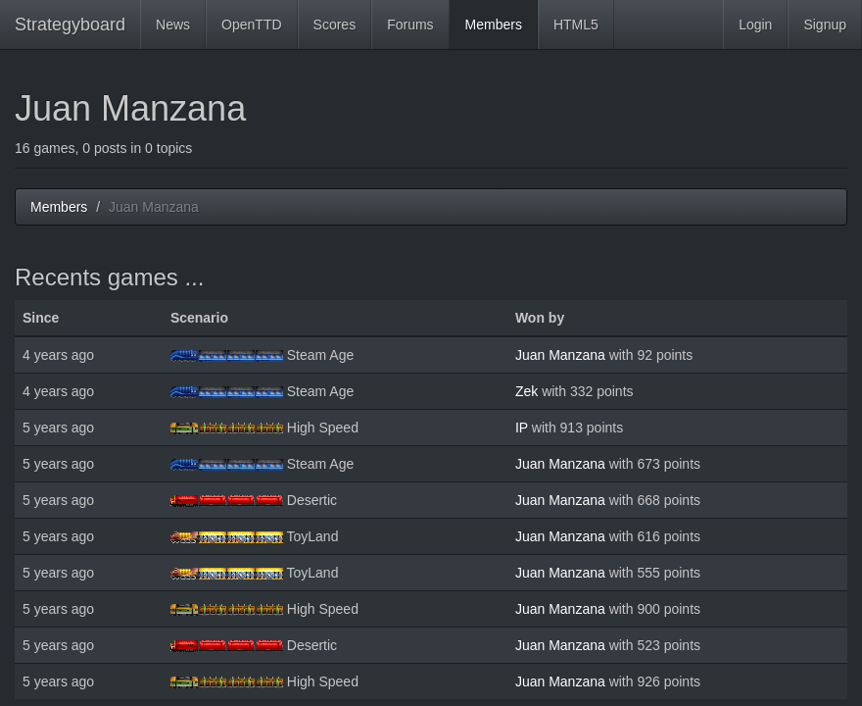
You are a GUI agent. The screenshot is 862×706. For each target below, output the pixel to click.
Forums (410, 24)
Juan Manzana (560, 355)
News (173, 24)
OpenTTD (251, 24)
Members (493, 24)
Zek (526, 391)
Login (755, 24)
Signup (824, 24)
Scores (335, 24)
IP (521, 427)
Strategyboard (70, 24)
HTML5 (576, 24)
